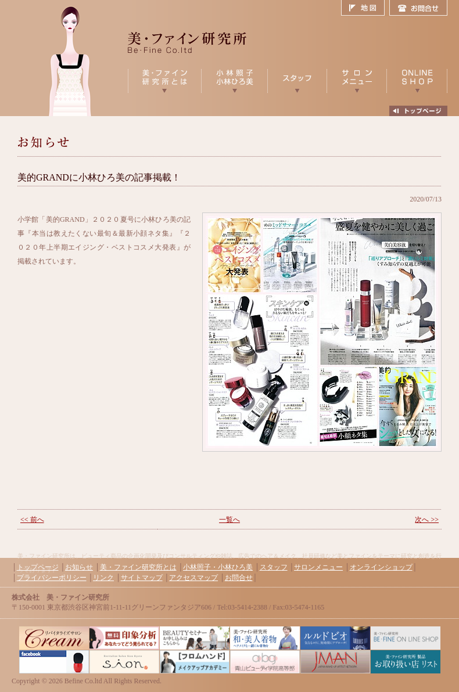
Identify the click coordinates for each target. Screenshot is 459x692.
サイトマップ (142, 578)
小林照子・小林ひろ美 (218, 567)
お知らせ (79, 567)
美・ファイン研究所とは (138, 567)
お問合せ (418, 8)
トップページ (38, 567)
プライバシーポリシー (52, 578)
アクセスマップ (193, 578)
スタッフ (274, 567)
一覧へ (229, 520)
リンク (103, 578)
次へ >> (427, 520)
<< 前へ (32, 520)
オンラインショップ (381, 567)
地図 (365, 8)
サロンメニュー (318, 567)
